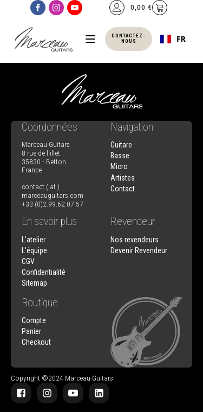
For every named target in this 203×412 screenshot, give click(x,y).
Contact (122, 188)
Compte (34, 320)
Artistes (122, 177)
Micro (119, 166)
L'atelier (33, 239)
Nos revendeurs (134, 239)
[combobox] (173, 39)
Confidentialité (44, 272)
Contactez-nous (129, 38)
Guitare (121, 144)
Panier (31, 331)
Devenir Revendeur (138, 250)
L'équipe (34, 250)
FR (173, 39)
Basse (119, 155)
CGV (28, 261)
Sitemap (34, 283)
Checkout (36, 342)
